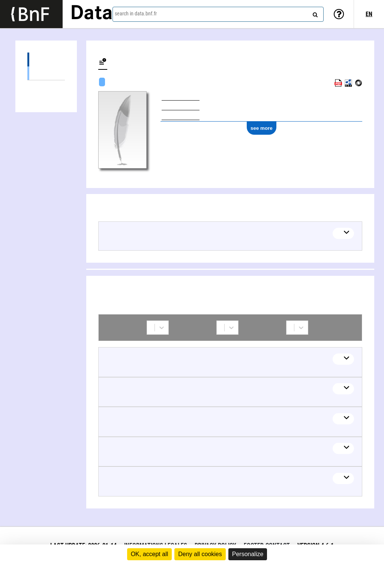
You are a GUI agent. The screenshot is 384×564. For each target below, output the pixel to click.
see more (261, 128)
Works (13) (46, 59)
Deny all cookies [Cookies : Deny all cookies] (200, 554)
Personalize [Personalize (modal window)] (248, 554)
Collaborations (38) (46, 87)
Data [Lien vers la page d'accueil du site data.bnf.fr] (91, 13)
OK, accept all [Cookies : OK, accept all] (149, 554)
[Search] (314, 13)
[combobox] (218, 14)
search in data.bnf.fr (136, 14)
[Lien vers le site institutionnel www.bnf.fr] (31, 14)
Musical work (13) (46, 73)
